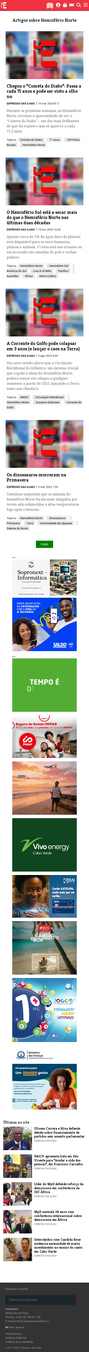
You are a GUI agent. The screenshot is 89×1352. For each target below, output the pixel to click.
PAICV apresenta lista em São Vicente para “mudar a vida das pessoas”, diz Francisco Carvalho (58, 1160)
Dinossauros (56, 518)
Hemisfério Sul (58, 265)
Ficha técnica (13, 1333)
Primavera (13, 523)
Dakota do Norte (17, 528)
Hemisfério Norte (33, 145)
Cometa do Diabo (31, 139)
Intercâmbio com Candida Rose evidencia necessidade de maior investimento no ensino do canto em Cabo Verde (58, 1245)
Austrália (12, 276)
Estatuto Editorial (15, 1337)
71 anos (54, 139)
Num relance (14, 1327)
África (28, 276)
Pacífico (63, 271)
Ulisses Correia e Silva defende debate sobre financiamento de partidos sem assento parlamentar (59, 1132)
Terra (29, 523)
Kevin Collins (47, 276)
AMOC (24, 397)
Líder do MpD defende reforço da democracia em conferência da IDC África (58, 1188)
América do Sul (16, 271)
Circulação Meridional (48, 397)
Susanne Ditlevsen (47, 402)
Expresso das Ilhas (21, 103)
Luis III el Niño (41, 271)
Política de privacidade (19, 1341)
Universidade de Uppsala (55, 523)
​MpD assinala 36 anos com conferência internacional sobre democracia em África (58, 1216)
